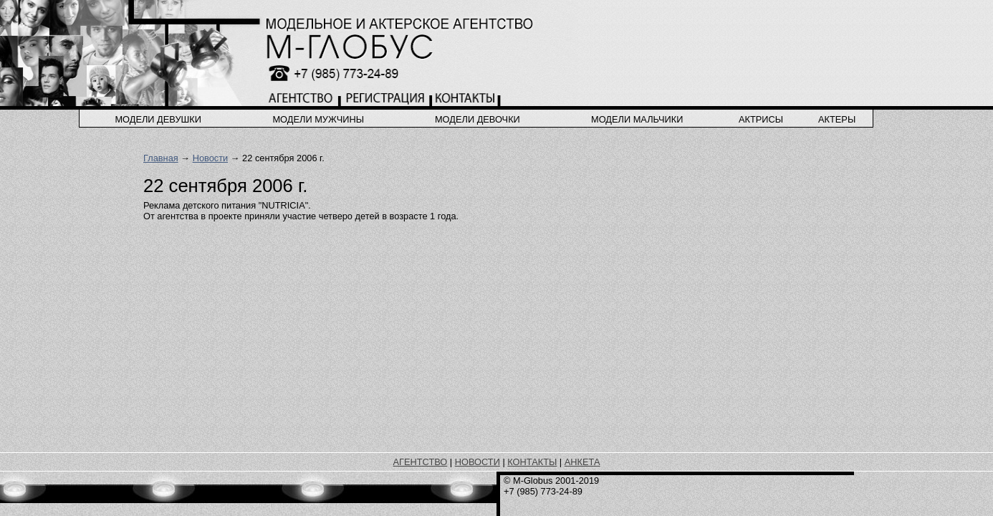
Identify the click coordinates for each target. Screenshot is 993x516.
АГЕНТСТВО (420, 462)
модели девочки (477, 119)
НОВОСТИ (477, 462)
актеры (836, 119)
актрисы (761, 119)
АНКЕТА (582, 462)
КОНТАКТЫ (532, 462)
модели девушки (158, 119)
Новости (211, 158)
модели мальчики (637, 119)
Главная (160, 158)
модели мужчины (318, 119)
